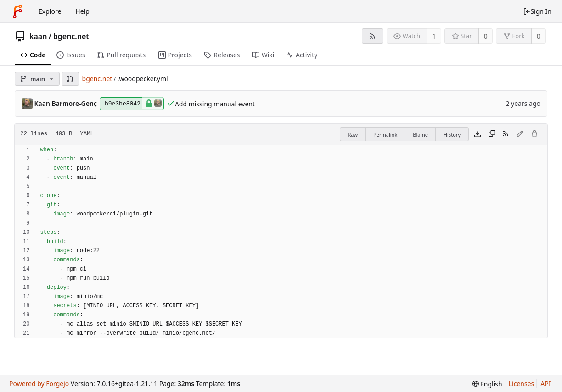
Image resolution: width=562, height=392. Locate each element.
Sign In (537, 11)
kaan (38, 36)
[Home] (17, 11)
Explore (50, 11)
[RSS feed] (372, 36)
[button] (70, 79)
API (545, 383)
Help (82, 11)
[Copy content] (492, 134)
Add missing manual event (215, 103)
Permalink (385, 134)
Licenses (521, 383)
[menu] (487, 384)
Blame (420, 134)
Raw (353, 134)
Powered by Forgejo (39, 383)
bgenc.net (71, 36)
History (452, 134)
